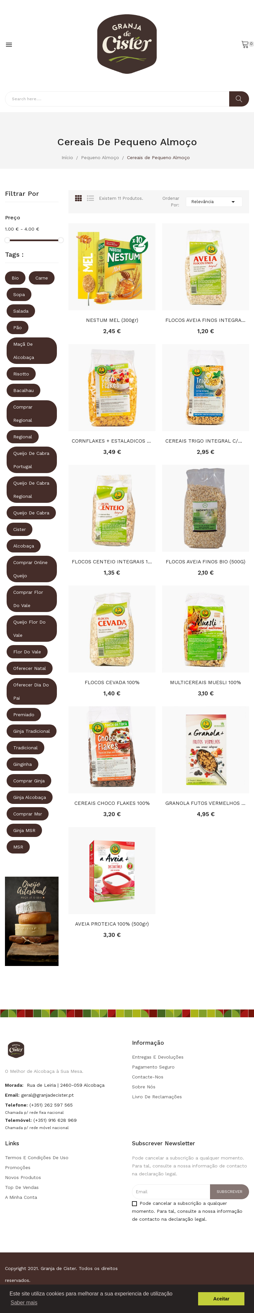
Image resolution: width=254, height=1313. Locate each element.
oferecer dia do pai (31, 691)
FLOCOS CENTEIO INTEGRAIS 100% (112, 562)
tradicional (25, 747)
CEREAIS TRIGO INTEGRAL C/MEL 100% (205, 441)
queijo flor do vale (29, 628)
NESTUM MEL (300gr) (112, 320)
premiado (23, 714)
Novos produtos (23, 1177)
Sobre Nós (143, 1086)
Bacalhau (23, 390)
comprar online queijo (30, 569)
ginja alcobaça (29, 797)
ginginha (22, 764)
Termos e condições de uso (36, 1157)
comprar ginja (29, 780)
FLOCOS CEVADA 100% (112, 682)
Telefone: (16, 1105)
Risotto (21, 373)
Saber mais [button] (24, 1302)
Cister (19, 529)
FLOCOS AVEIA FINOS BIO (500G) (205, 562)
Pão (17, 327)
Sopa (19, 294)
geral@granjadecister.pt (47, 1095)
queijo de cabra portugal (31, 460)
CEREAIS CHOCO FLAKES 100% (112, 803)
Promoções (17, 1167)
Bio (15, 278)
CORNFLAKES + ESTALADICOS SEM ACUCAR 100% (112, 441)
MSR (18, 847)
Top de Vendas (22, 1187)
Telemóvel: (18, 1120)
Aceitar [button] (221, 1298)
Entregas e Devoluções (158, 1057)
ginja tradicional (31, 731)
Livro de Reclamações (157, 1096)
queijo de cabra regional (31, 489)
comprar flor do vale (28, 599)
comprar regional (22, 413)
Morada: (14, 1085)
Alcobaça (23, 545)
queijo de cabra (31, 512)
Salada (20, 311)
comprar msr (27, 813)
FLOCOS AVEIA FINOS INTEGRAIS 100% (205, 320)
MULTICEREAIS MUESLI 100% (205, 682)
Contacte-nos (147, 1076)
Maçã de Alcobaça (23, 350)
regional (22, 436)
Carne (41, 278)
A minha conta (21, 1197)
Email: (12, 1095)
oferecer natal (29, 668)
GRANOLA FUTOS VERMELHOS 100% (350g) (205, 803)
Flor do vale (27, 651)
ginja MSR (24, 830)
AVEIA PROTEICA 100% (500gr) (112, 924)
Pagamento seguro (153, 1067)
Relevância (214, 202)
